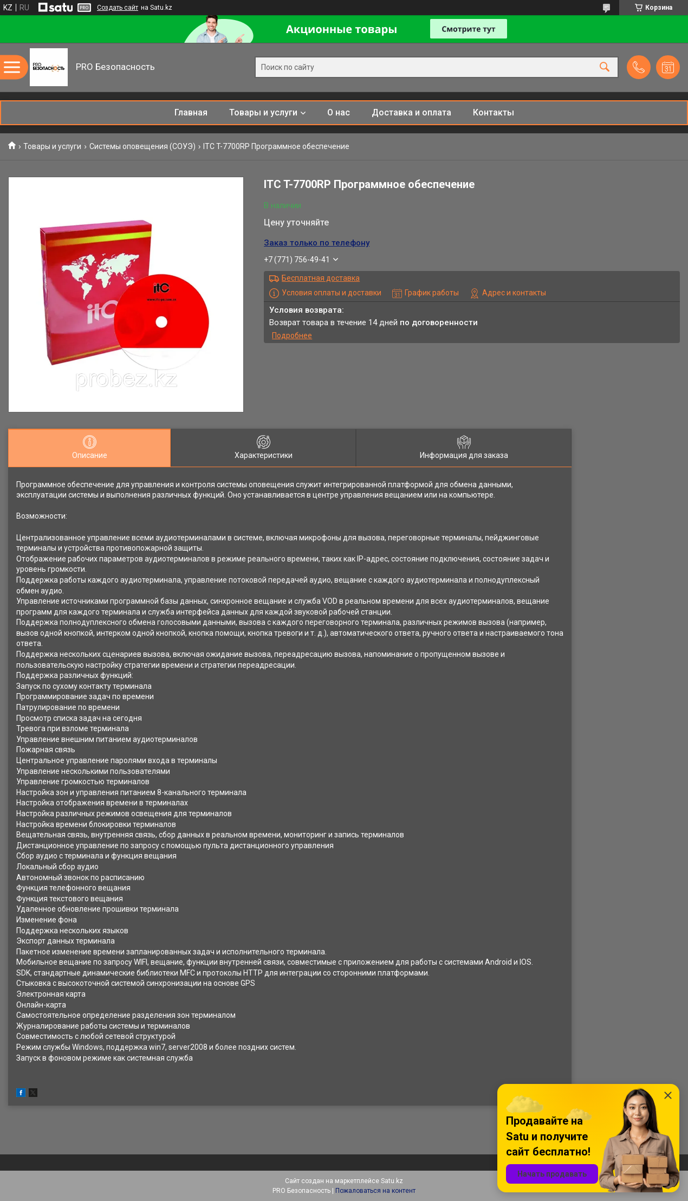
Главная (190, 112)
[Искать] (605, 67)
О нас (338, 112)
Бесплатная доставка (321, 278)
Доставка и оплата (411, 112)
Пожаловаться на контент (375, 1190)
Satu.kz (392, 1181)
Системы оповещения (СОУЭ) (142, 146)
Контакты (493, 112)
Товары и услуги (263, 112)
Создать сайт (117, 7)
